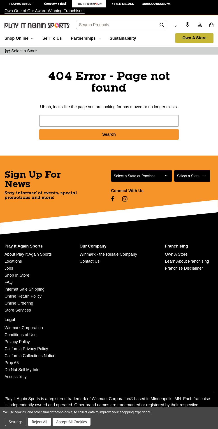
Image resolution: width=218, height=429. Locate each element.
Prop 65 (12, 362)
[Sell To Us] (52, 37)
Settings (16, 421)
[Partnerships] (85, 37)
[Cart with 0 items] (211, 25)
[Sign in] (199, 25)
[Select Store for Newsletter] (192, 176)
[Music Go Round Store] (157, 3)
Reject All (39, 421)
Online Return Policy (23, 296)
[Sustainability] (123, 37)
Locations (13, 261)
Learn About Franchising (187, 261)
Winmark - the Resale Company (108, 254)
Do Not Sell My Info (22, 369)
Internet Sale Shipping (24, 289)
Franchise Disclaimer (184, 268)
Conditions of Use (21, 335)
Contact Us (89, 261)
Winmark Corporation (24, 328)
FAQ (9, 282)
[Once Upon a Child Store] (55, 3)
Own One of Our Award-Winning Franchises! (45, 11)
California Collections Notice (30, 355)
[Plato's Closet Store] (21, 3)
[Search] (161, 26)
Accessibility (16, 376)
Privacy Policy (17, 342)
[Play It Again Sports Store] (89, 3)
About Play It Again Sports (28, 254)
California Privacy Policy (26, 348)
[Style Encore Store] (123, 3)
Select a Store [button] (24, 51)
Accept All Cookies (71, 421)
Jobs (9, 268)
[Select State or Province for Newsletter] (141, 176)
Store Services (18, 310)
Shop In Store (17, 275)
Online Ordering (19, 303)
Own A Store (194, 38)
